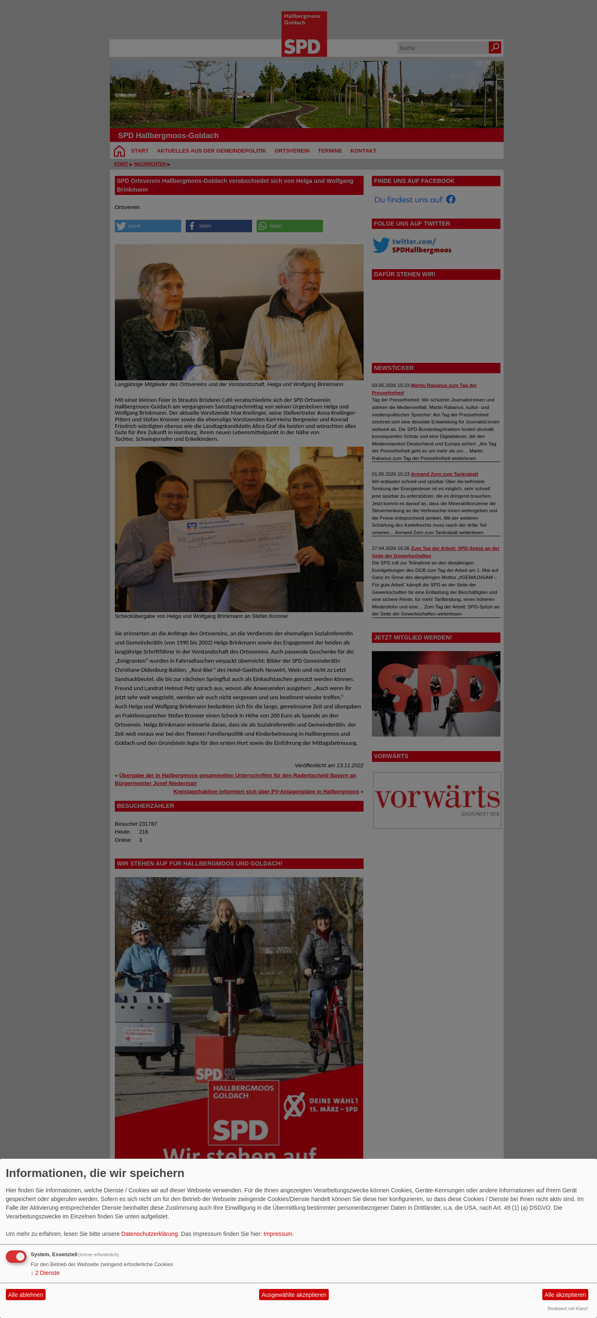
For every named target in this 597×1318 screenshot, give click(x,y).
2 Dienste (45, 1272)
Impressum (278, 1233)
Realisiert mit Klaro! (568, 1308)
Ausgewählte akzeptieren (294, 1294)
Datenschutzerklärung (149, 1233)
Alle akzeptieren (565, 1294)
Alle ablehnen (26, 1294)
